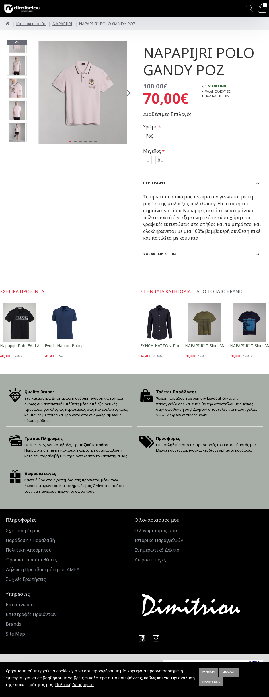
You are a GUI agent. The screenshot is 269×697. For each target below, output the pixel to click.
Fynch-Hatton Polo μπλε (68, 345)
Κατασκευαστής (31, 23)
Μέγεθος (152, 151)
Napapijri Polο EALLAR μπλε (26, 345)
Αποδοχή (228, 672)
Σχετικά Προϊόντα (22, 292)
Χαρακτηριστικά (160, 254)
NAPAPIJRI (62, 23)
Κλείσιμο (208, 672)
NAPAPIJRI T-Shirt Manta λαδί (213, 345)
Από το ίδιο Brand (219, 292)
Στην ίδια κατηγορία (165, 292)
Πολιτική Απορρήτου (74, 684)
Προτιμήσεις (211, 682)
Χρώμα (150, 127)
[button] (128, 93)
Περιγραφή (154, 182)
